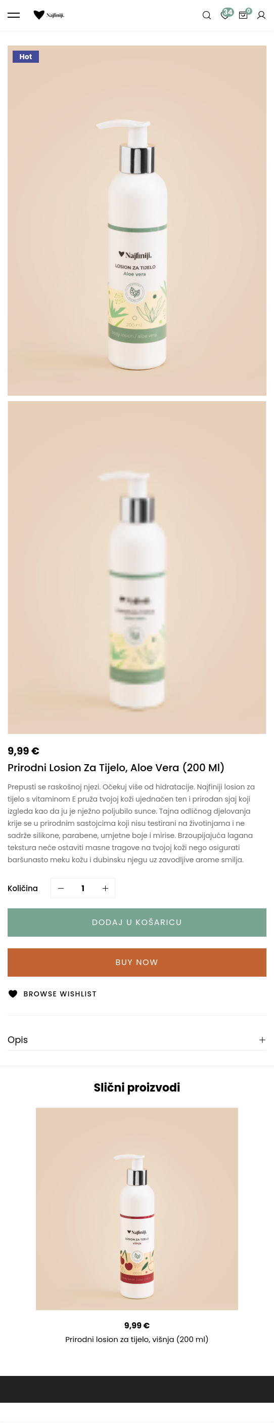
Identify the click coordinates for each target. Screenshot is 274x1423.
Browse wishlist (60, 994)
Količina (23, 888)
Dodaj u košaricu (137, 922)
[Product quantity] (83, 888)
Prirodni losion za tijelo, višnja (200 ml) (137, 1339)
